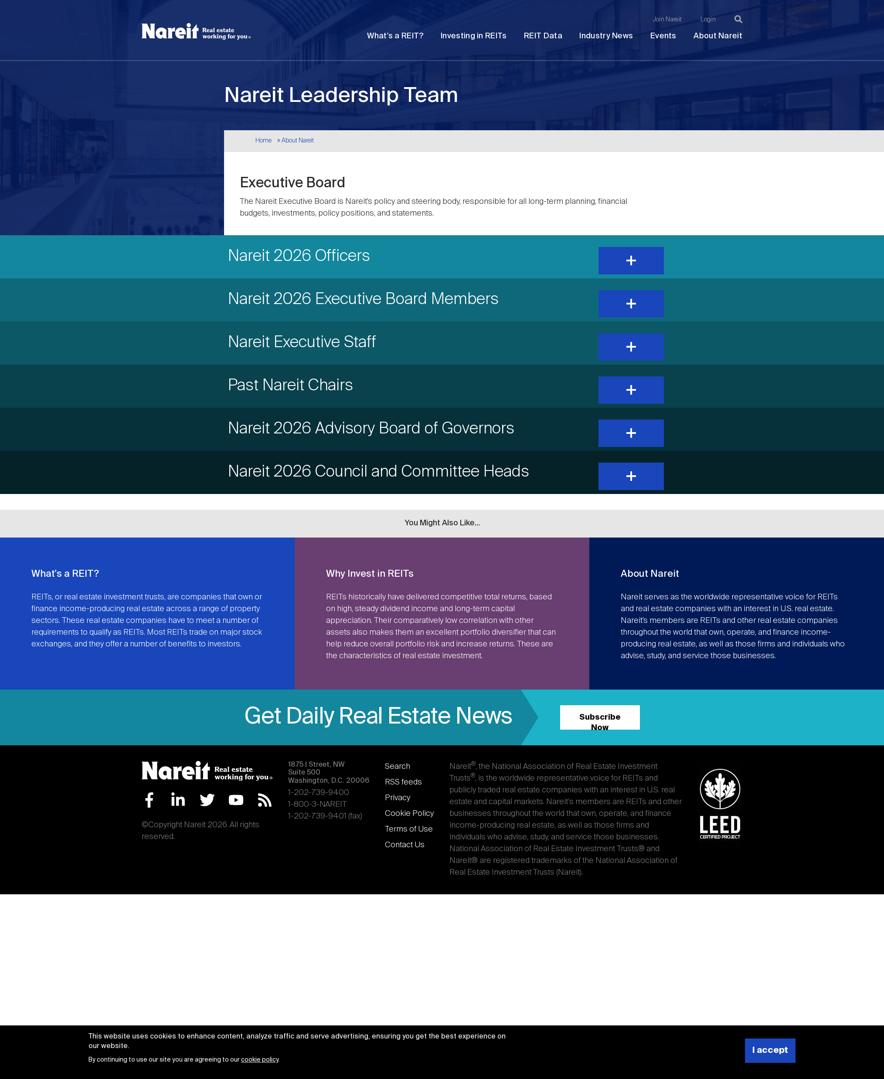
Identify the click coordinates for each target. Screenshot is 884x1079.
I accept (770, 1050)
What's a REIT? (395, 36)
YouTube (236, 800)
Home (263, 141)
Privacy (397, 798)
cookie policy (259, 1060)
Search (397, 767)
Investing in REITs (474, 36)
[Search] (738, 19)
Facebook (149, 800)
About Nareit (718, 36)
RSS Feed (264, 800)
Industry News (606, 36)
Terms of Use (409, 829)
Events (663, 36)
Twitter (207, 800)
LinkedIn (178, 800)
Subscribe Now (600, 722)
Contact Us (405, 845)
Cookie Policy (409, 814)
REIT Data (543, 36)
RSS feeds (403, 782)
